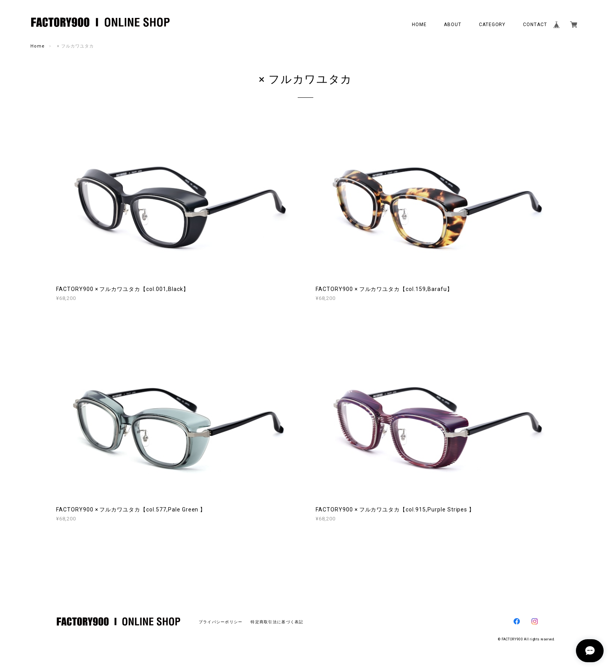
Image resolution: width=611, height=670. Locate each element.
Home (37, 46)
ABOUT (452, 24)
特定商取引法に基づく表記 (277, 622)
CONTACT (535, 24)
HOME (419, 24)
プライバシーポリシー (221, 622)
